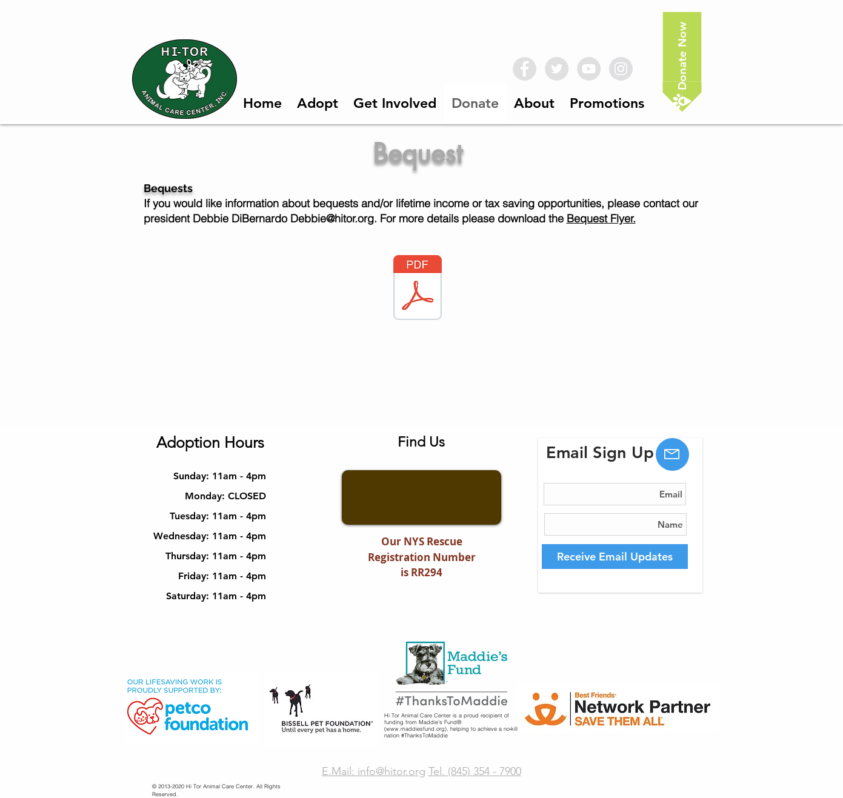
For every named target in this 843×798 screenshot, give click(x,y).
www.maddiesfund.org (415, 728)
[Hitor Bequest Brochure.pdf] (417, 289)
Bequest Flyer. (601, 218)
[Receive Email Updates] (615, 556)
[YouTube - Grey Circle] (589, 69)
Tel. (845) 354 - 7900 (474, 771)
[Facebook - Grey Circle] (524, 69)
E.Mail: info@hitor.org (373, 771)
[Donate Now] (681, 62)
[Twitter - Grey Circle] (556, 69)
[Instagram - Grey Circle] (621, 69)
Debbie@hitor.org (332, 218)
